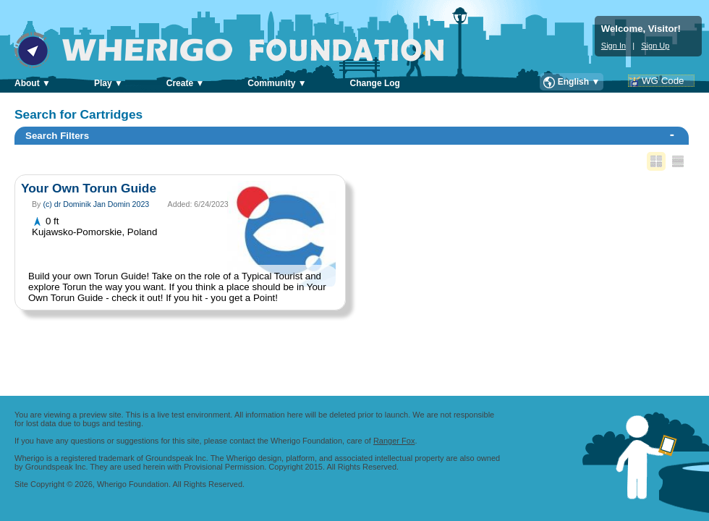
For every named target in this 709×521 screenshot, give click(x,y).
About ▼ (32, 83)
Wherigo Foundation (239, 50)
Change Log (375, 83)
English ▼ (579, 82)
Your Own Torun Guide (88, 188)
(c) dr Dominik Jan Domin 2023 (96, 204)
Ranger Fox (394, 440)
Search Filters (349, 135)
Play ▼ (108, 83)
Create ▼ (185, 83)
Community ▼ (276, 83)
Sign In (613, 45)
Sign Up (655, 45)
